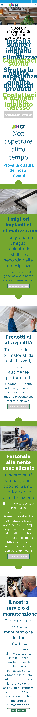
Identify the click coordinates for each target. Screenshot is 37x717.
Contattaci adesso (18, 114)
